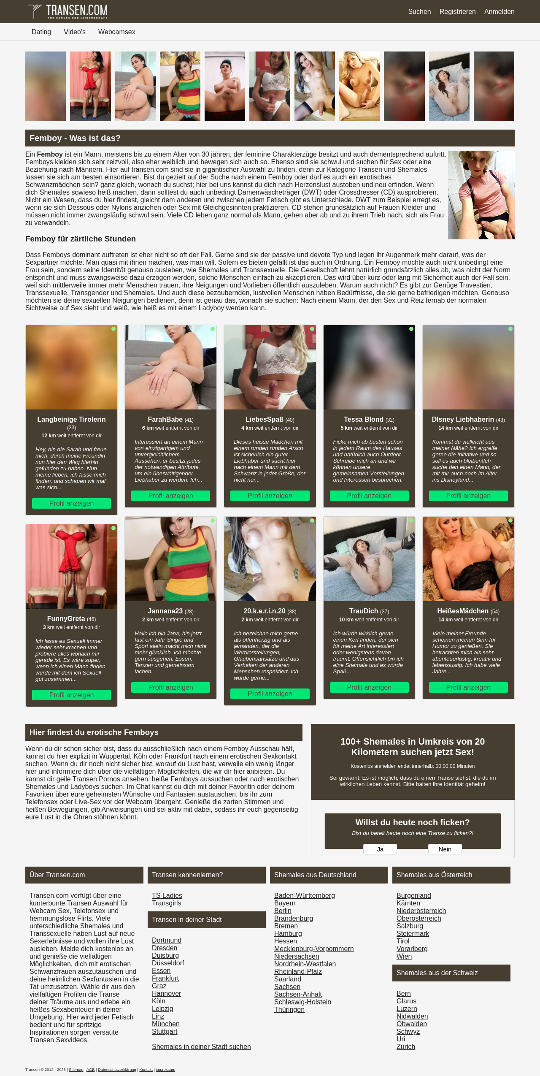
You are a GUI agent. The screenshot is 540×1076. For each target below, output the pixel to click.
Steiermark (413, 933)
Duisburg (165, 955)
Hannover (166, 993)
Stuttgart (164, 1031)
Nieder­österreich (421, 910)
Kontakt (146, 1070)
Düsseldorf (168, 963)
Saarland (287, 979)
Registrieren (458, 11)
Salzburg (410, 926)
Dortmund (166, 940)
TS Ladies (167, 895)
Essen (161, 970)
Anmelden (499, 11)
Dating (41, 31)
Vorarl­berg (412, 948)
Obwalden (412, 1023)
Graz (159, 985)
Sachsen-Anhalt (298, 994)
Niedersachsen (296, 956)
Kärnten (408, 903)
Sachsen (287, 986)
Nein (445, 849)
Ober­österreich (419, 918)
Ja (380, 849)
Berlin (283, 910)
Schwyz (408, 1031)
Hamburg (288, 933)
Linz (158, 1016)
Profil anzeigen (71, 503)
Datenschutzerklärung (117, 1070)
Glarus (406, 1001)
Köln (158, 1001)
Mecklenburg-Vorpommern (314, 948)
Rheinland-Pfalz (298, 971)
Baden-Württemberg (304, 895)
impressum (166, 1070)
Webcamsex (116, 31)
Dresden (164, 947)
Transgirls (166, 903)
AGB (90, 1070)
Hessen (285, 941)
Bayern (285, 903)
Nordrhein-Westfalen (305, 964)
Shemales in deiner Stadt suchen (201, 1046)
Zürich (406, 1046)
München (166, 1023)
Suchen (419, 11)
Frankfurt (165, 978)
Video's (75, 31)
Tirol (403, 941)
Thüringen (289, 1009)
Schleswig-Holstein (302, 1002)
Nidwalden (412, 1016)
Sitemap (76, 1070)
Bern (404, 993)
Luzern (407, 1008)
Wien (404, 956)
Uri (401, 1039)
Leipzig (162, 1008)
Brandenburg (293, 918)
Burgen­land (414, 895)
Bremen (286, 926)
